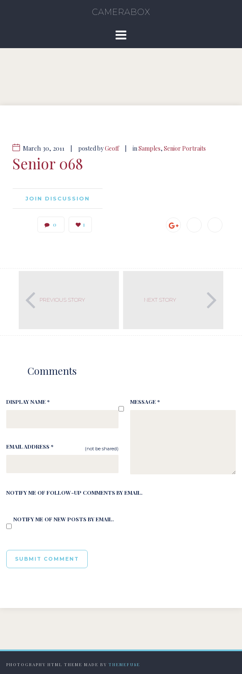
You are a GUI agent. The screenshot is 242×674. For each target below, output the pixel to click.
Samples (149, 148)
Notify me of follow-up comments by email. (74, 492)
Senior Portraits (185, 148)
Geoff (112, 148)
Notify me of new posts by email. (63, 519)
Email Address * (29, 446)
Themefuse (124, 664)
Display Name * (27, 401)
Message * (145, 401)
